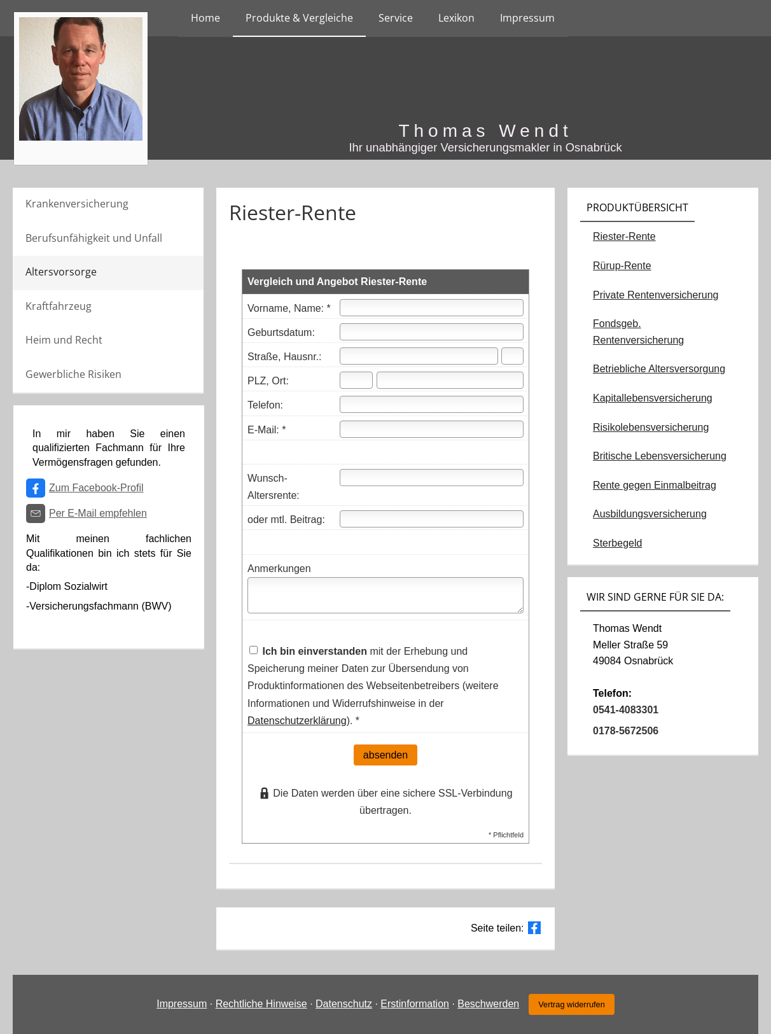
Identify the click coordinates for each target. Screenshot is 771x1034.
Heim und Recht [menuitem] (63, 340)
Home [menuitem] (205, 18)
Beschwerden (488, 1003)
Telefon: (265, 405)
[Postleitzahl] (356, 380)
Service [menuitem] (396, 18)
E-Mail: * (266, 429)
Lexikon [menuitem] (456, 18)
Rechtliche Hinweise (261, 1003)
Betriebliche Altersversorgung (659, 368)
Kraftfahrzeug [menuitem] (58, 306)
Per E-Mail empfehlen (98, 513)
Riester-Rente (624, 236)
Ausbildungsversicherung (650, 513)
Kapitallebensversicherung (652, 398)
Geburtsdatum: (281, 332)
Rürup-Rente (622, 265)
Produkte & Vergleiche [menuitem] (299, 18)
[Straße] (419, 356)
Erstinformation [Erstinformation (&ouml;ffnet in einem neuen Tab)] (414, 1003)
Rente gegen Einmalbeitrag (654, 485)
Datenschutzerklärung (297, 720)
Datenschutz (344, 1003)
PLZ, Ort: (268, 380)
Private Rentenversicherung (655, 295)
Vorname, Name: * (289, 308)
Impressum (181, 1003)
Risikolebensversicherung (651, 427)
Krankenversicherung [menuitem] (76, 204)
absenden (385, 755)
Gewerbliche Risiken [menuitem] (73, 374)
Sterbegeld (617, 543)
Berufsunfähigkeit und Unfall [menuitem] (93, 238)
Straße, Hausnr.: (284, 356)
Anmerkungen (279, 568)
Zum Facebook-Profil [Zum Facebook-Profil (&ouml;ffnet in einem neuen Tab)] (96, 487)
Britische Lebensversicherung (659, 456)
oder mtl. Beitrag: (286, 519)
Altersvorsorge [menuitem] (61, 272)
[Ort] (450, 380)
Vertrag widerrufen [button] (571, 1004)
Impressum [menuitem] (527, 18)
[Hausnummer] (512, 356)
